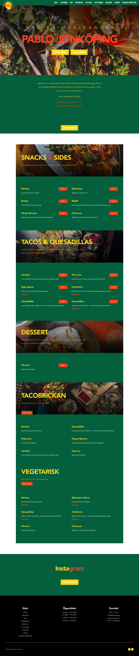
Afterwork (63, 3)
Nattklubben (99, 3)
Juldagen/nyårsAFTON (129, 3)
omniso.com (19, 649)
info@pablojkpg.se (113, 615)
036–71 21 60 (113, 612)
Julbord (117, 3)
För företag (79, 3)
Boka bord (109, 3)
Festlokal (89, 3)
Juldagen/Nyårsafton (25, 636)
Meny (56, 3)
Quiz (71, 3)
